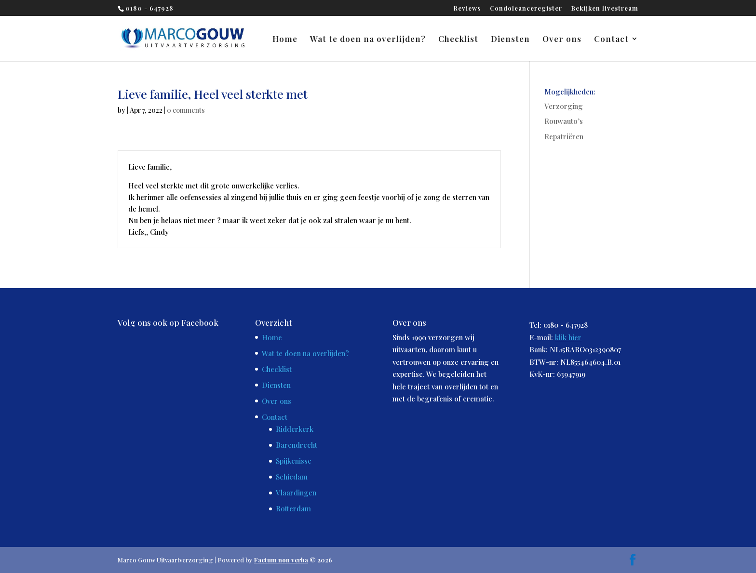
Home (284, 39)
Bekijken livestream (604, 8)
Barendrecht (296, 445)
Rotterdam (293, 508)
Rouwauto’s (563, 121)
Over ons (561, 39)
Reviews (467, 8)
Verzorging (563, 106)
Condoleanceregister (526, 8)
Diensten (510, 39)
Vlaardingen (296, 492)
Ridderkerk (294, 429)
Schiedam (292, 476)
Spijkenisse (293, 461)
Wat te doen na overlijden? (368, 39)
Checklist (458, 39)
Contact (611, 39)
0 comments (186, 110)
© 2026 (293, 560)
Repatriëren (563, 136)
